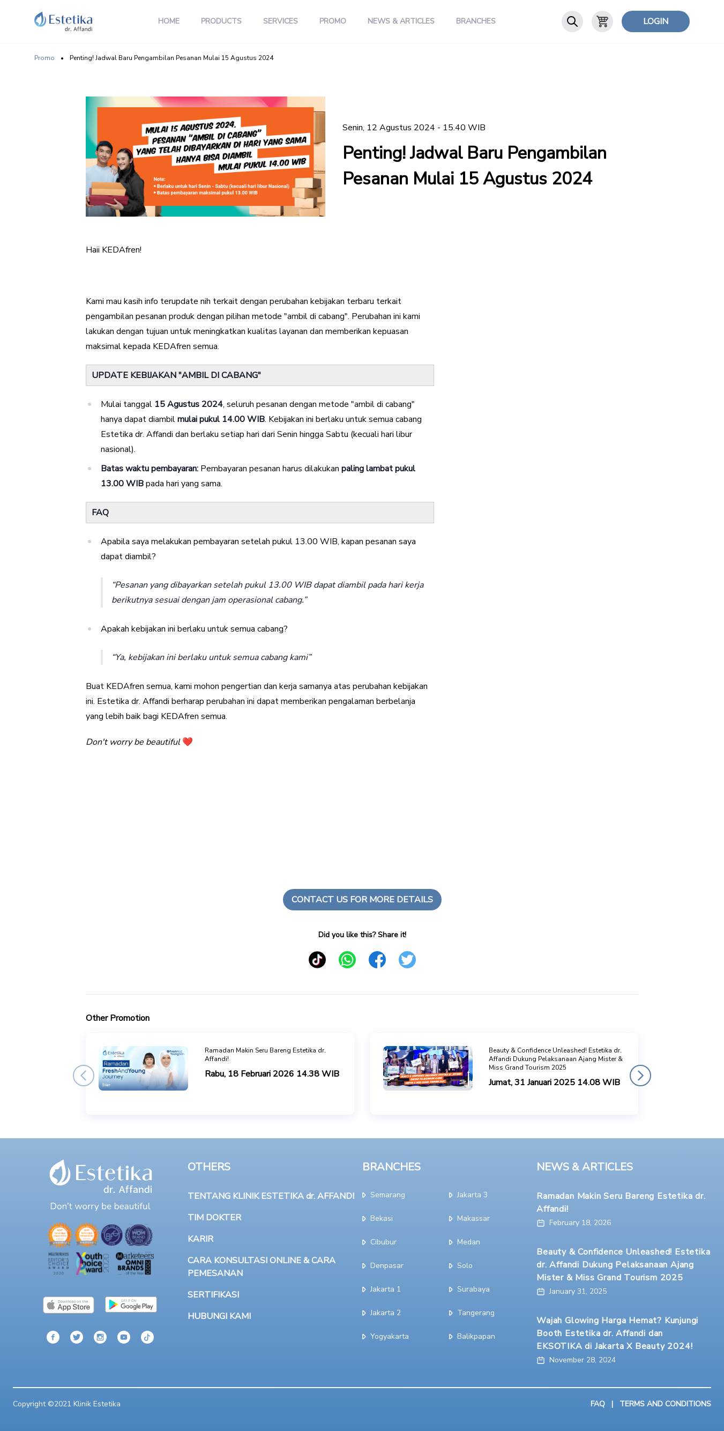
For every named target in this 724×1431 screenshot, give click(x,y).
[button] (83, 1075)
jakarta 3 (468, 1195)
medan (464, 1242)
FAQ (598, 1404)
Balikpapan (472, 1336)
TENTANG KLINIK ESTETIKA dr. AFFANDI (271, 1196)
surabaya (469, 1289)
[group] (220, 1074)
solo (461, 1266)
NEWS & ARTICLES (584, 1167)
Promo (44, 58)
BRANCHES (391, 1167)
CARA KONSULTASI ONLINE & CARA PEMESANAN (261, 1267)
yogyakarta (385, 1336)
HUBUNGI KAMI (219, 1316)
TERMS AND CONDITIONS (665, 1404)
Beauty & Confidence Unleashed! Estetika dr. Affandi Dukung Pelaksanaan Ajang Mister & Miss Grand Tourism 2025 (623, 1265)
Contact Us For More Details (362, 900)
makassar (469, 1218)
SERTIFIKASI (213, 1295)
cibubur (379, 1242)
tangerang (472, 1313)
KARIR (200, 1239)
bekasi (377, 1218)
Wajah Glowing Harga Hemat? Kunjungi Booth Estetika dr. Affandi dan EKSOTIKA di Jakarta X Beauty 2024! (617, 1333)
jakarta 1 (381, 1289)
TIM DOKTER (214, 1218)
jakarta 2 (381, 1313)
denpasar (383, 1266)
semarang (383, 1195)
